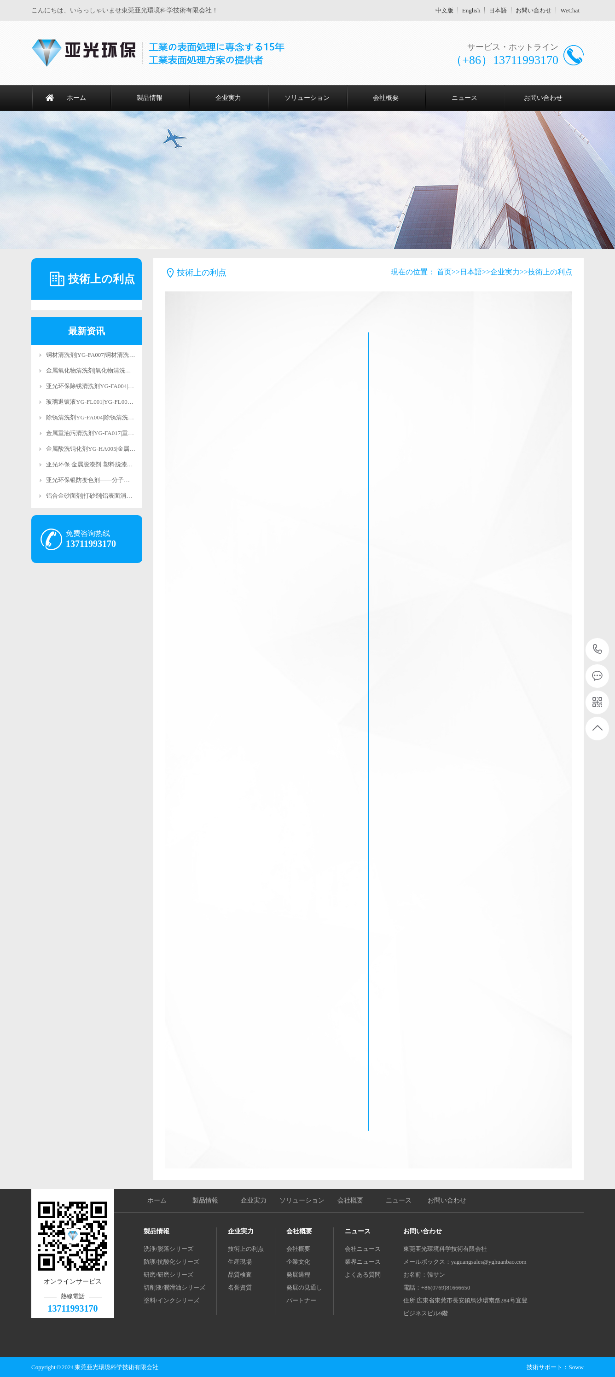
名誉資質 (240, 1287)
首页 (444, 272)
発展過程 (298, 1274)
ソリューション (307, 97)
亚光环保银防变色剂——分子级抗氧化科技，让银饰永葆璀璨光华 (133, 479)
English (471, 10)
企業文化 (298, 1261)
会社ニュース (363, 1248)
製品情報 (149, 97)
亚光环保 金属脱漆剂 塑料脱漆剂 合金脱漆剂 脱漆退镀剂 (121, 464)
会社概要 (386, 97)
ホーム (76, 97)
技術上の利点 (550, 272)
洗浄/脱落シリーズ (168, 1248)
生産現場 (240, 1261)
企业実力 (228, 97)
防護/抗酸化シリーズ (171, 1261)
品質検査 (240, 1274)
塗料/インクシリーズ (171, 1300)
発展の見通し (304, 1287)
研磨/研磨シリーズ (168, 1274)
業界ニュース (363, 1261)
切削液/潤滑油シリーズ (174, 1287)
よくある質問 (363, 1274)
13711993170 (598, 649)
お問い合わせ (533, 10)
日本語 (498, 10)
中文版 (444, 10)
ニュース (464, 97)
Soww (576, 1367)
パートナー (301, 1300)
